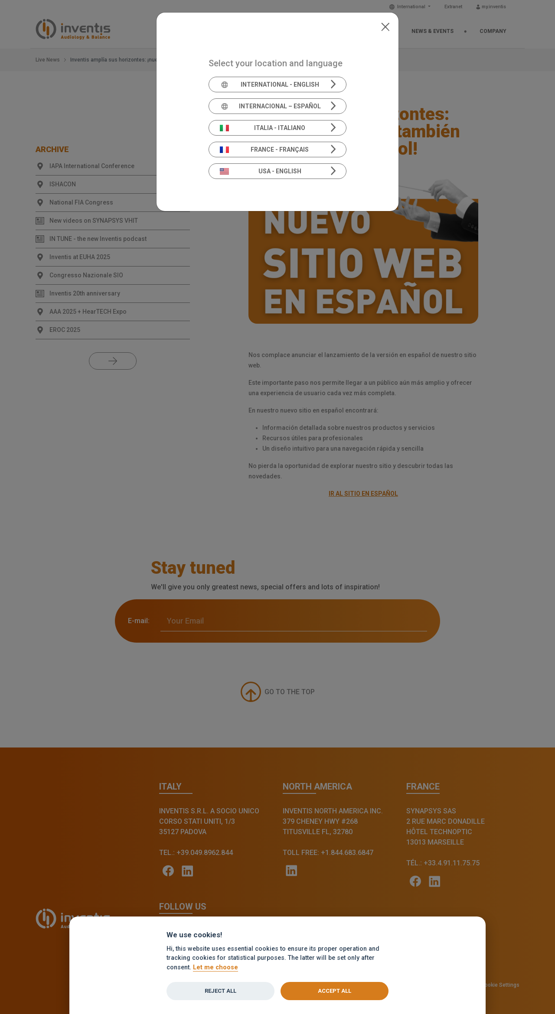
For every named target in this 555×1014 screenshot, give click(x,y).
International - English (269, 84)
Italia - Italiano (263, 127)
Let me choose (215, 967)
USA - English (260, 171)
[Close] (385, 26)
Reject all (220, 991)
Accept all (334, 991)
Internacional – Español (270, 106)
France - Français (264, 149)
